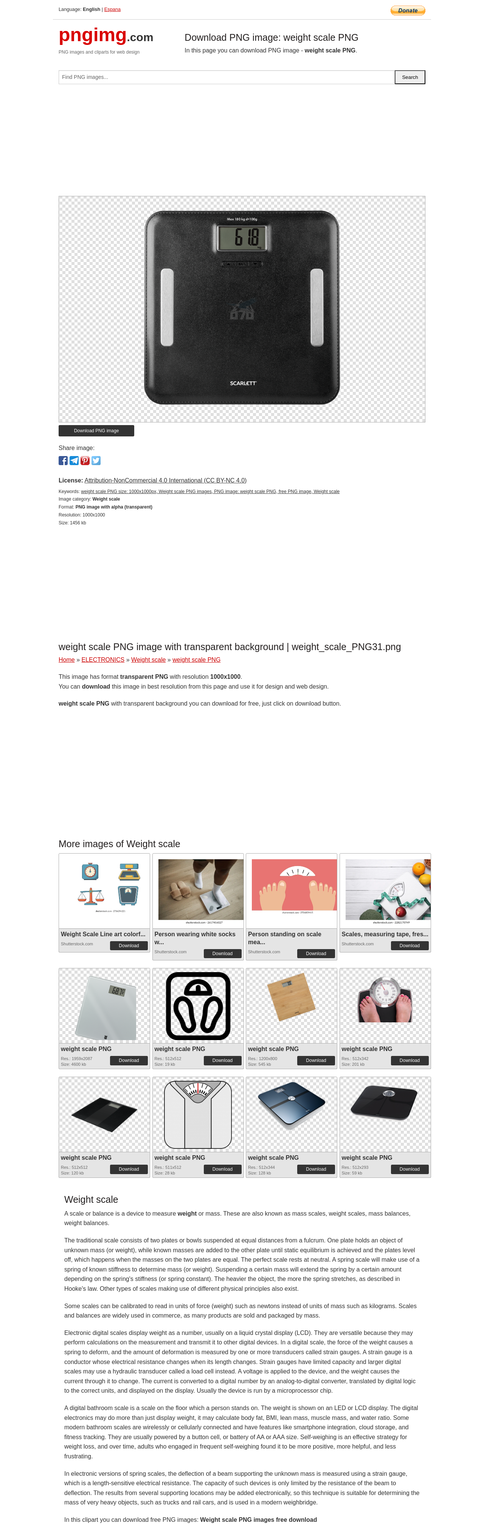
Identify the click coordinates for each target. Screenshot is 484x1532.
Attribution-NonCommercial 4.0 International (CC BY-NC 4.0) (165, 480)
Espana (112, 9)
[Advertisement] (242, 143)
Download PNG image (96, 430)
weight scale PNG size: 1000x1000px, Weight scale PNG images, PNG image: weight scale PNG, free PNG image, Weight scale (210, 491)
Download (129, 945)
